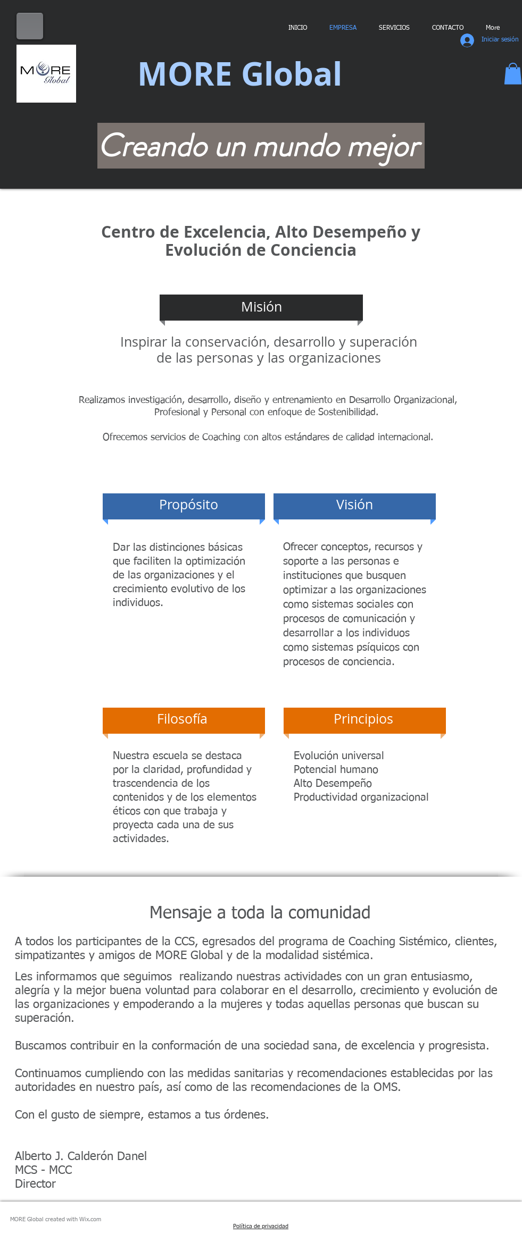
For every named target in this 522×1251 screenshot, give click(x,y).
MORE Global (239, 74)
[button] (513, 74)
